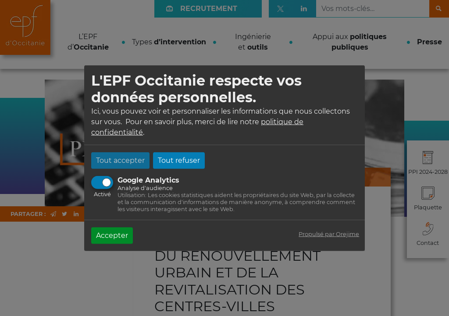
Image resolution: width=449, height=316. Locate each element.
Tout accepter (120, 160)
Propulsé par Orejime (329, 233)
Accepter (112, 235)
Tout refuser (179, 160)
